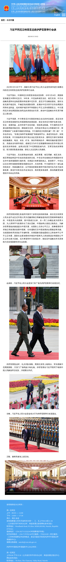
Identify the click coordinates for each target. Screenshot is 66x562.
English (57, 15)
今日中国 (10, 20)
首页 (3, 20)
